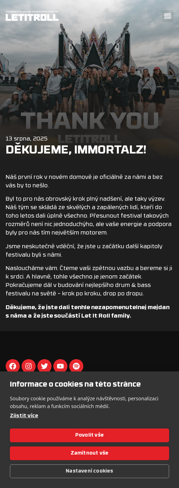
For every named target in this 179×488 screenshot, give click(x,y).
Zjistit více (24, 416)
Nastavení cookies (89, 471)
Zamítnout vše (90, 453)
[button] (167, 16)
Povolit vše (89, 435)
